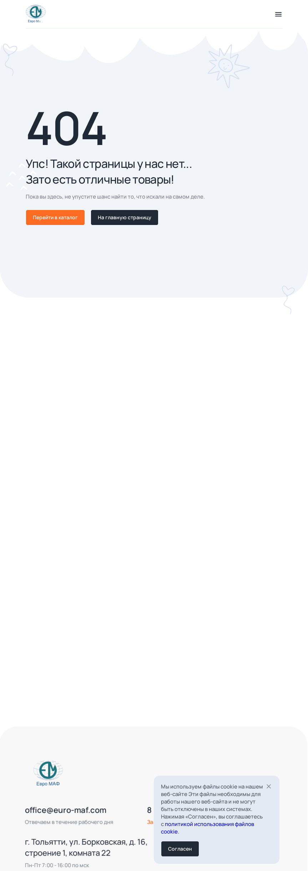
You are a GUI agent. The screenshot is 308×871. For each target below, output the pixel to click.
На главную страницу (124, 217)
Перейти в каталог (55, 217)
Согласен (180, 848)
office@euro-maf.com (58, 817)
